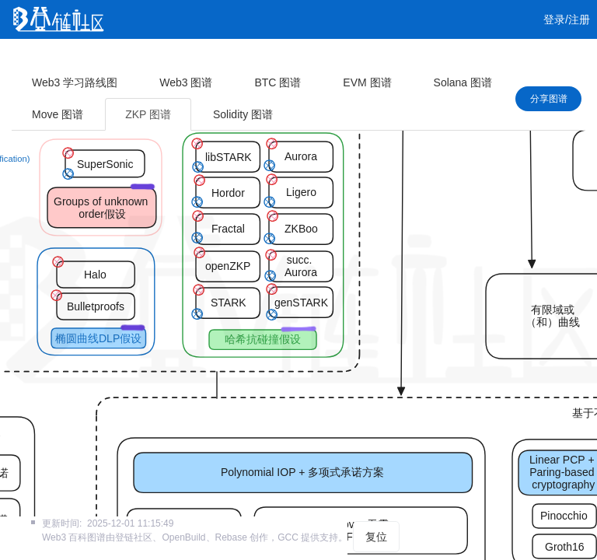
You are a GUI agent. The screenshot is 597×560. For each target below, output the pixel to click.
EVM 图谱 (367, 82)
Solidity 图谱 (243, 114)
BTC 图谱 (277, 82)
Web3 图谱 (185, 82)
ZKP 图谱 (148, 114)
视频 (127, 58)
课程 (172, 58)
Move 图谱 (57, 114)
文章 (82, 58)
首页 (37, 58)
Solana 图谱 (463, 82)
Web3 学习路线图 (74, 82)
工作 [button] (279, 58)
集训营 (223, 58)
